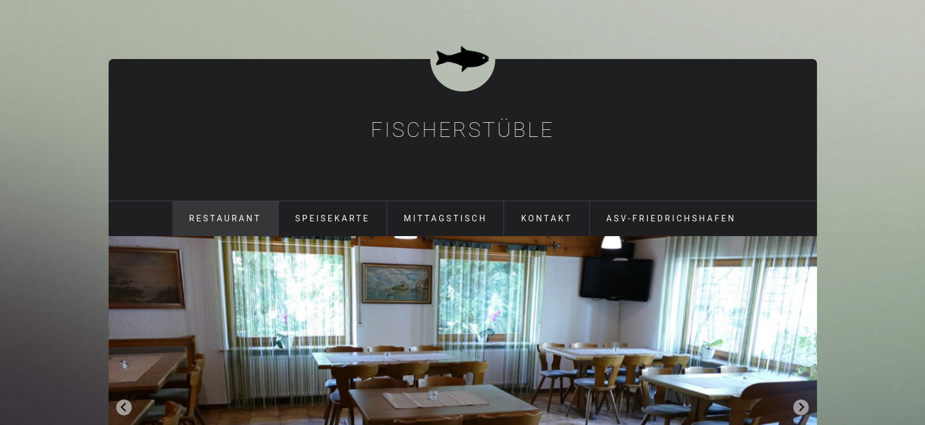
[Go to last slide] (124, 408)
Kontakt (547, 218)
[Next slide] (801, 408)
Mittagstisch (445, 218)
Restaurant (225, 218)
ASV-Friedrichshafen (671, 218)
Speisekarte (332, 218)
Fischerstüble (462, 129)
